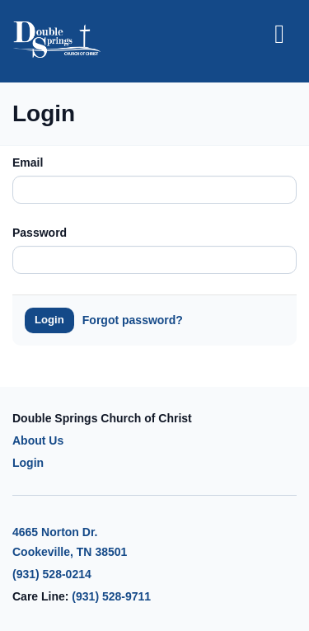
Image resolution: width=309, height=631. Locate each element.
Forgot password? (132, 320)
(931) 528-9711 (111, 596)
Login (49, 319)
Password (39, 232)
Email (27, 162)
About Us (37, 440)
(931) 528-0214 (51, 574)
